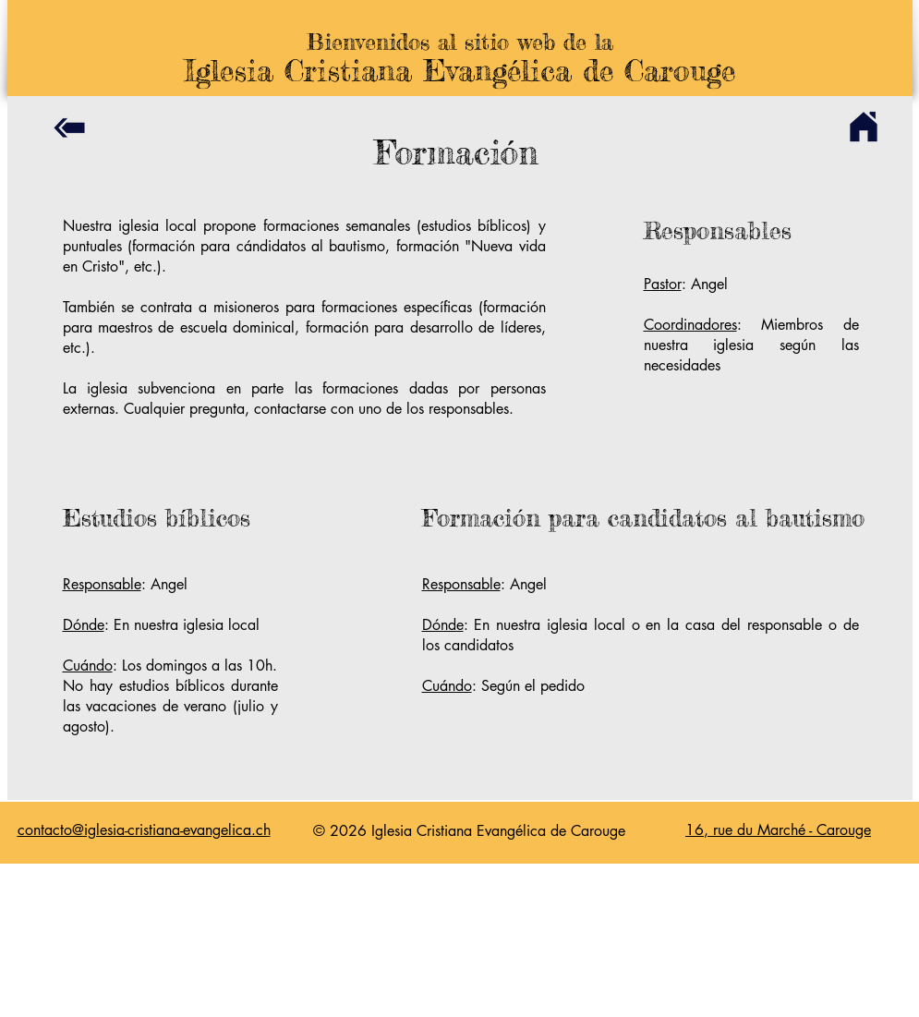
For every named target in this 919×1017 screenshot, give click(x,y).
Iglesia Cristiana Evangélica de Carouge (459, 71)
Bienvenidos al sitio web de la (460, 42)
